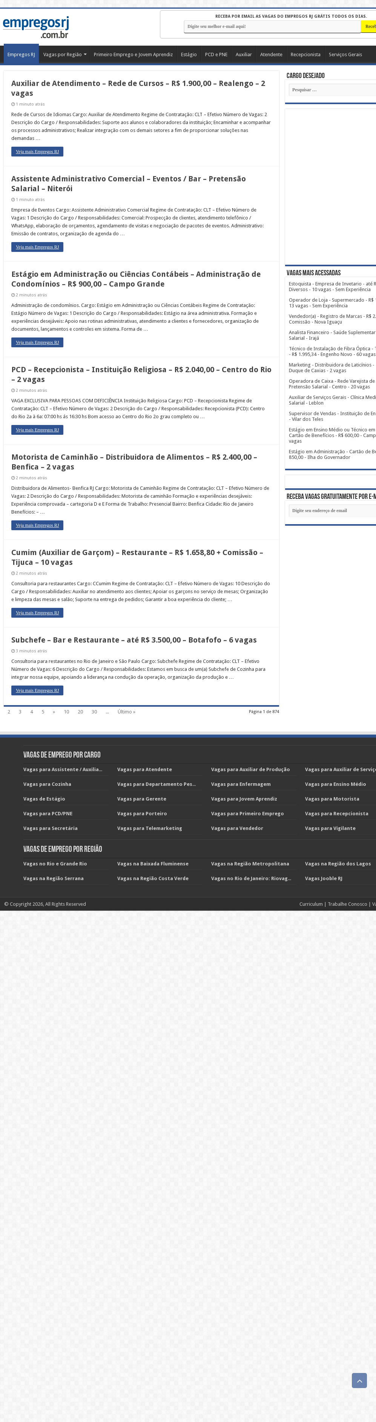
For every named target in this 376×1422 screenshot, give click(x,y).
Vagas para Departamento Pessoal (160, 784)
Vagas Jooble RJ (323, 878)
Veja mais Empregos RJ (37, 151)
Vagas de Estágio (44, 799)
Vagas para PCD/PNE (47, 813)
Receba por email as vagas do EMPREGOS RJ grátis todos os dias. (291, 16)
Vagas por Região (62, 54)
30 (94, 712)
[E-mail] (272, 26)
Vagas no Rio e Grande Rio (55, 864)
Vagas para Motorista (332, 799)
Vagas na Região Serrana (53, 878)
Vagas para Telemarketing (149, 828)
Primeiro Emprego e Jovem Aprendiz (133, 54)
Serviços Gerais (345, 54)
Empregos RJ (21, 54)
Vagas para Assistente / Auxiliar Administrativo (81, 769)
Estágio (189, 54)
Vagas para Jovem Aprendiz (244, 799)
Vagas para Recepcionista (336, 813)
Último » (126, 712)
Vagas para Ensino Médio (335, 784)
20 (80, 712)
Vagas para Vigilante (330, 828)
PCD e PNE (216, 54)
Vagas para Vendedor (237, 828)
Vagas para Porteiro (142, 813)
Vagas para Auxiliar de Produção (250, 769)
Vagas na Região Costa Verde (153, 878)
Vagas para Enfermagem (241, 784)
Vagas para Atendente (144, 769)
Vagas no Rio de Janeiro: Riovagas (252, 878)
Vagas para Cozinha (47, 784)
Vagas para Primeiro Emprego (247, 813)
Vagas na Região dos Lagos (338, 864)
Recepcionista (306, 54)
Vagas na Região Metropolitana (250, 864)
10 (66, 712)
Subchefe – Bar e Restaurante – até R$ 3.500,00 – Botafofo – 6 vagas (134, 639)
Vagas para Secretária (50, 828)
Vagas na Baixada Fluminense (153, 864)
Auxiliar (244, 54)
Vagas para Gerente (141, 799)
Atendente (271, 54)
